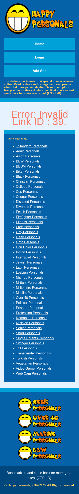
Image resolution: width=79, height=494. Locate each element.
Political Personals (30, 303)
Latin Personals (27, 267)
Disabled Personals (30, 202)
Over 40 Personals (30, 298)
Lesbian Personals (30, 272)
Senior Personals (29, 328)
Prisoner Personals (30, 308)
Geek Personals (28, 237)
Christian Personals (30, 181)
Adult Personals (28, 151)
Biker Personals (28, 171)
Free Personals (27, 227)
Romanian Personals (31, 318)
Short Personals (28, 333)
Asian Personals (28, 156)
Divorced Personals (30, 207)
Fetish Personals (28, 212)
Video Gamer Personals (34, 368)
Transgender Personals (33, 353)
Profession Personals (32, 313)
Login (39, 57)
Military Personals (29, 282)
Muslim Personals (29, 292)
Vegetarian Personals (32, 363)
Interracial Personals (31, 257)
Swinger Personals (30, 343)
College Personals (29, 186)
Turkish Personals (29, 358)
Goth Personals (27, 242)
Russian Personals (30, 323)
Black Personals (28, 176)
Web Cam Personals (31, 373)
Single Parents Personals (35, 338)
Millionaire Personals (31, 287)
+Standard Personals (32, 146)
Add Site (39, 71)
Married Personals (29, 277)
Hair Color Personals (31, 247)
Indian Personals (28, 252)
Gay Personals (27, 232)
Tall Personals (26, 348)
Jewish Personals (29, 262)
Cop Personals (27, 191)
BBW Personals (28, 161)
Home (39, 44)
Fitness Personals (29, 222)
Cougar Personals (29, 196)
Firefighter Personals (31, 217)
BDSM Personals (29, 166)
